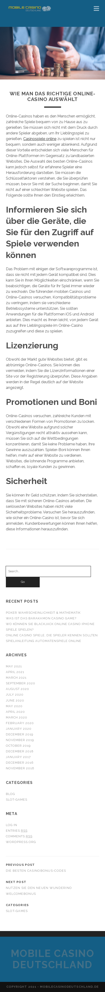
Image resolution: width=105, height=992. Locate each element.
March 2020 (16, 717)
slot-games (16, 799)
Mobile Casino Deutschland (52, 959)
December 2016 (20, 762)
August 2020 (17, 689)
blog (10, 794)
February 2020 (20, 723)
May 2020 (14, 706)
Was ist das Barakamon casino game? (41, 618)
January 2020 (19, 728)
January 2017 (18, 757)
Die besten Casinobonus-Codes (36, 870)
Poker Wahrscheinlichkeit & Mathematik (43, 612)
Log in (11, 825)
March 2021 (16, 677)
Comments (19, 836)
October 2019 (18, 745)
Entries (16, 830)
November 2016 (20, 768)
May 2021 (14, 666)
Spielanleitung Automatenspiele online (44, 641)
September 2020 (20, 683)
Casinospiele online (39, 139)
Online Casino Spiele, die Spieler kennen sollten (52, 635)
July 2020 (14, 694)
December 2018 (20, 751)
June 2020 (15, 700)
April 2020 (15, 712)
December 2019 (20, 734)
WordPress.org (21, 842)
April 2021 (15, 672)
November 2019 (20, 740)
